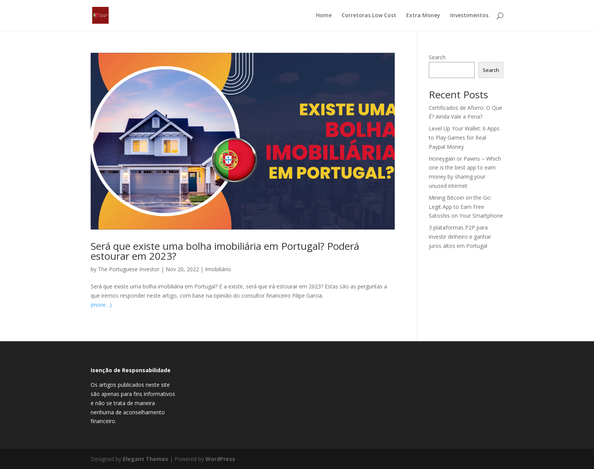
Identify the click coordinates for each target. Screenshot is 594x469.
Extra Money (423, 16)
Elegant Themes (145, 458)
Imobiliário (218, 269)
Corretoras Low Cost (369, 16)
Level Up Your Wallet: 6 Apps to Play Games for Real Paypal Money (464, 137)
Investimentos (469, 16)
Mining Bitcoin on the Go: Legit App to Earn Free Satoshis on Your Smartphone (466, 207)
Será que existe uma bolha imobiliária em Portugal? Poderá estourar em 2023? (225, 251)
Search (437, 57)
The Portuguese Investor (128, 269)
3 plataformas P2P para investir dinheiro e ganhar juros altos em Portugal (460, 236)
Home (324, 16)
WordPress (220, 458)
